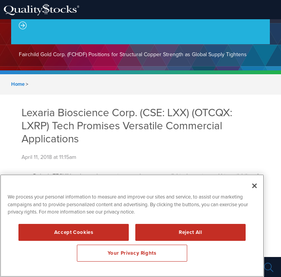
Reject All (190, 232)
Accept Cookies (73, 232)
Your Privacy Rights (132, 253)
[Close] (254, 185)
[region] (132, 225)
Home (18, 84)
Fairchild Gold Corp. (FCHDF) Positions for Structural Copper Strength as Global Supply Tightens (133, 54)
